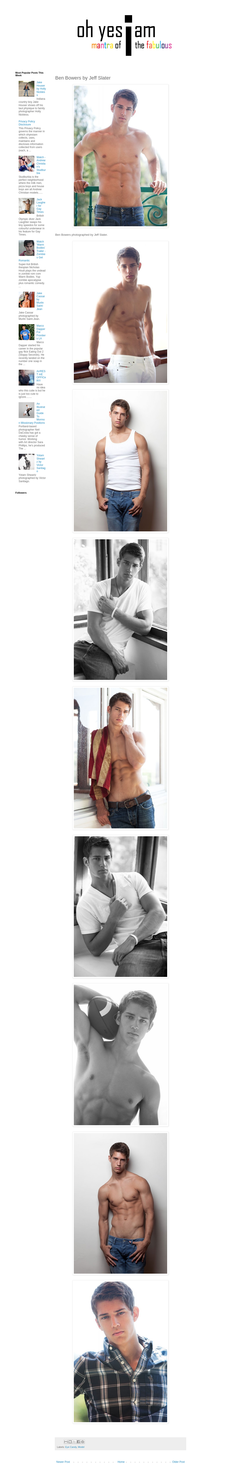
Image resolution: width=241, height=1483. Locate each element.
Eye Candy (71, 1447)
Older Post (178, 1461)
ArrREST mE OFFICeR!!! (41, 376)
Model (81, 1447)
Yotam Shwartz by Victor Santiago (41, 463)
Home (121, 1461)
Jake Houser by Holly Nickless (41, 89)
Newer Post (63, 1461)
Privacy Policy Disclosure (27, 123)
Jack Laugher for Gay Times (41, 206)
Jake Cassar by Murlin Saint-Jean (41, 301)
